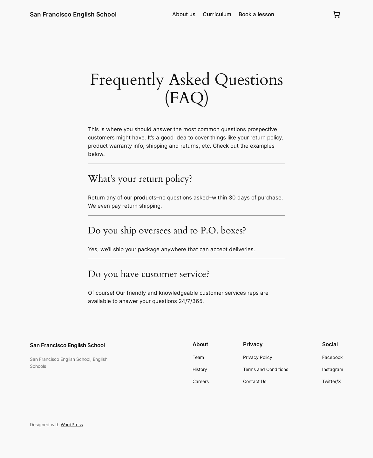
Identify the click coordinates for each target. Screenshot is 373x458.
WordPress (72, 424)
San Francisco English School (73, 14)
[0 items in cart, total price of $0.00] (336, 14)
